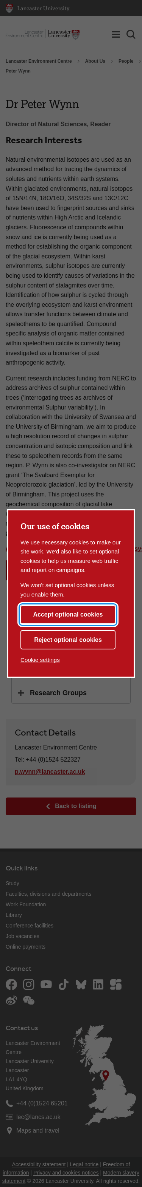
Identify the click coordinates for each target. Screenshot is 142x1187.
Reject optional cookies (68, 640)
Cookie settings (40, 660)
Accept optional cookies (68, 614)
